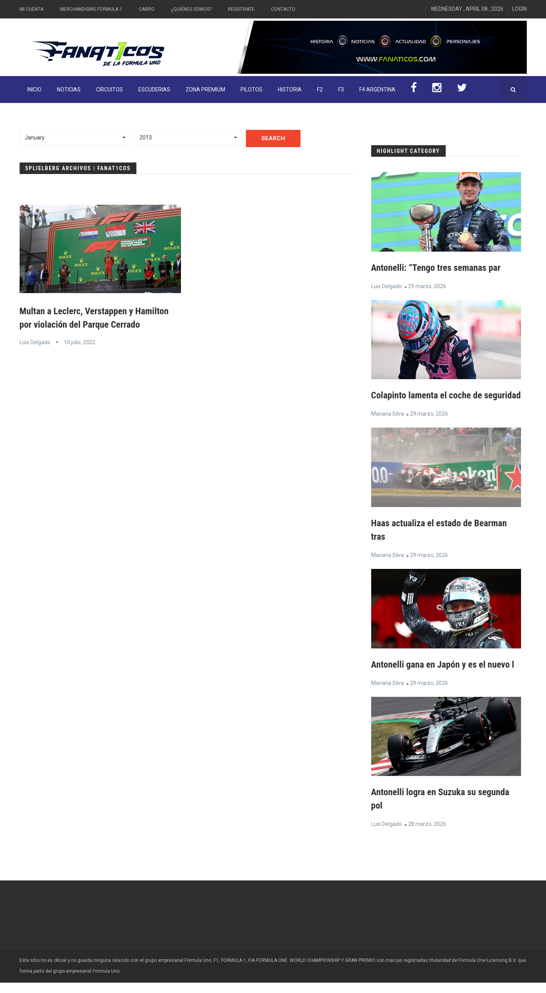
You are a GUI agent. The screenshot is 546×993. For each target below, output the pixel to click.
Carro (146, 9)
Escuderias (154, 89)
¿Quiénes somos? (191, 9)
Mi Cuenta (31, 9)
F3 (341, 89)
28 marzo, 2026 (427, 834)
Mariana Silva (387, 426)
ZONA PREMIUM (205, 89)
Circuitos (109, 89)
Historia (290, 89)
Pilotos (251, 89)
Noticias (69, 89)
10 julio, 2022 (79, 341)
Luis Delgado (35, 341)
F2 (320, 89)
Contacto (283, 9)
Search (273, 138)
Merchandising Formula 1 (91, 9)
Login (519, 9)
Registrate (241, 9)
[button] (75, 137)
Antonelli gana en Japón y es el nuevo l (442, 676)
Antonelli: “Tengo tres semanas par (436, 267)
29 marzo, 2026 (427, 286)
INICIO (34, 89)
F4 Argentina (377, 89)
